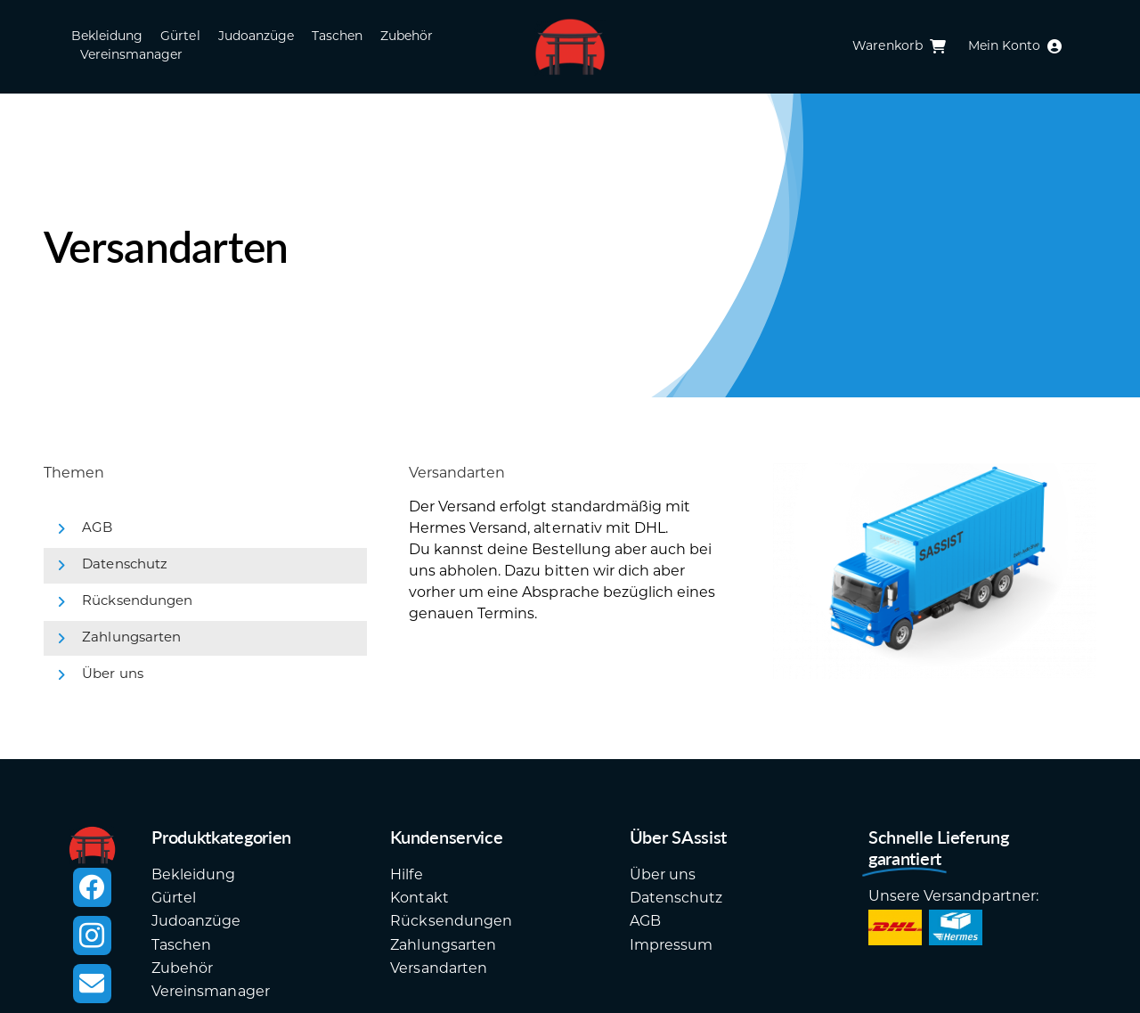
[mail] (91, 983)
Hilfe (406, 876)
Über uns (112, 675)
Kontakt (419, 899)
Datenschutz (124, 565)
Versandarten (438, 969)
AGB (97, 528)
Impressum (671, 946)
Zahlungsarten (131, 638)
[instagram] (91, 935)
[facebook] (91, 887)
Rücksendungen (137, 602)
